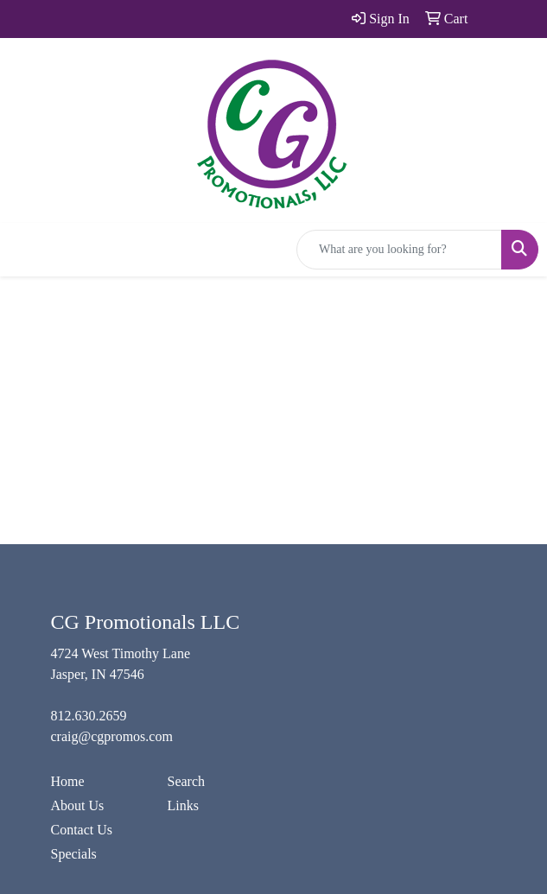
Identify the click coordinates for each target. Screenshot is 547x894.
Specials (74, 853)
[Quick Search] (399, 249)
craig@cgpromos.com (112, 736)
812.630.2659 (89, 715)
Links (183, 805)
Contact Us (82, 829)
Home (68, 781)
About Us (78, 805)
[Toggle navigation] (27, 250)
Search (187, 781)
